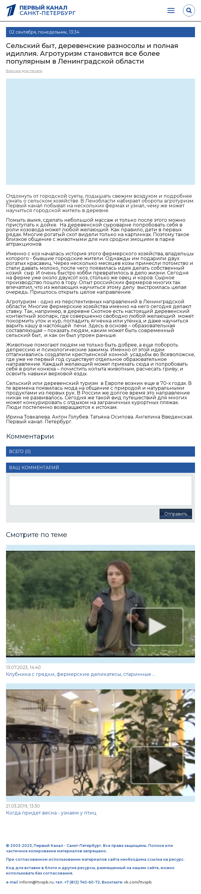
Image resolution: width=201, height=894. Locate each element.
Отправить (175, 514)
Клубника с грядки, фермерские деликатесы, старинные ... (80, 674)
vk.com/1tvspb (138, 882)
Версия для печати (24, 70)
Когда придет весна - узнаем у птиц (51, 813)
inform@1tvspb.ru (36, 882)
